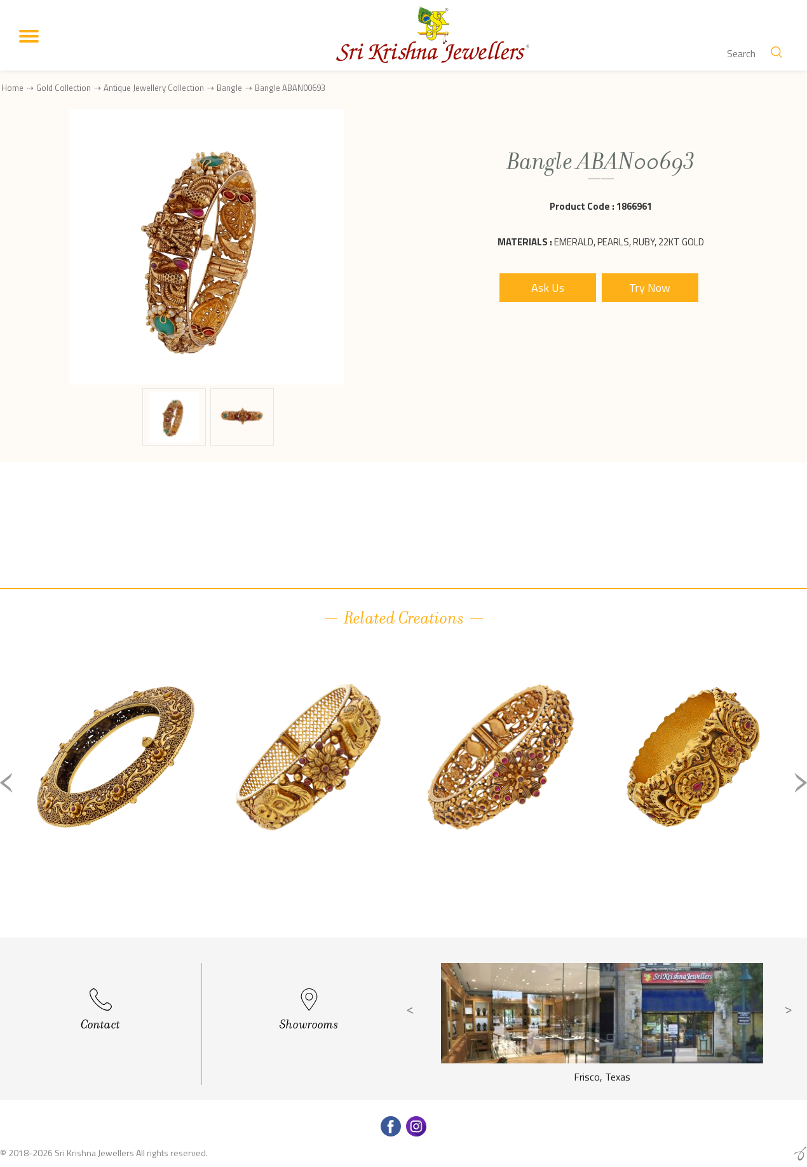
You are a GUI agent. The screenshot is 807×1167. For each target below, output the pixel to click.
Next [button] (800, 783)
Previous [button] (6, 783)
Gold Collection (63, 87)
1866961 (634, 206)
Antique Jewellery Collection (154, 87)
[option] (115, 793)
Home (12, 87)
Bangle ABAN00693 (290, 88)
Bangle (229, 87)
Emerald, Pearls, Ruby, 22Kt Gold (629, 242)
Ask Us (547, 287)
